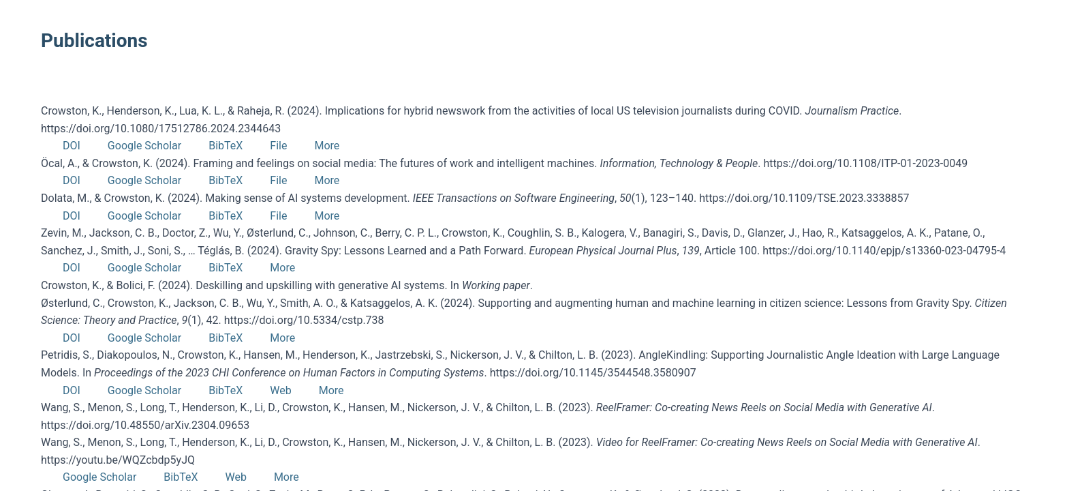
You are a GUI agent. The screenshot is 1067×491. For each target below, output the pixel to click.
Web (280, 390)
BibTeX (225, 145)
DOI (71, 145)
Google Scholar (144, 145)
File (278, 145)
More (326, 145)
